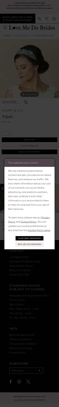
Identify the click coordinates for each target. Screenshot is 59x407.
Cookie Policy (29, 221)
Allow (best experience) (30, 238)
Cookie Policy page (39, 229)
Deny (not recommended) (30, 244)
